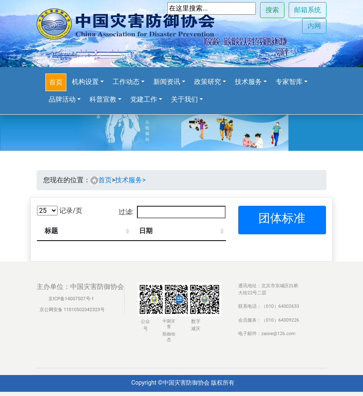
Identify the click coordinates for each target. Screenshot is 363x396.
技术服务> (130, 180)
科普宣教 (102, 99)
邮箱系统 (307, 10)
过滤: (172, 212)
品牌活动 (62, 99)
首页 (56, 82)
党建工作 (143, 99)
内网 (314, 26)
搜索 (272, 10)
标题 (51, 231)
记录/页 (59, 210)
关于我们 (184, 99)
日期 (146, 231)
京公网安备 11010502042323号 (71, 309)
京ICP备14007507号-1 (71, 299)
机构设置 (85, 82)
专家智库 (289, 82)
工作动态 (126, 82)
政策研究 (207, 82)
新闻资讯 (166, 82)
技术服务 (248, 82)
